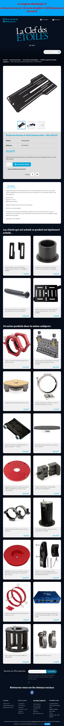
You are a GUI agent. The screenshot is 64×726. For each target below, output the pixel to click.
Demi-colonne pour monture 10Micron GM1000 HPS (16, 656)
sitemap (20, 711)
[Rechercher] (52, 52)
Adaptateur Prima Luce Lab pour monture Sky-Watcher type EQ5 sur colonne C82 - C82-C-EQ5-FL (16, 572)
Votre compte (39, 701)
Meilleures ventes (8, 707)
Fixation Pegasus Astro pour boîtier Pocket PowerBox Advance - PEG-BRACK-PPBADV (16, 269)
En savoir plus (40, 724)
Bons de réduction (38, 713)
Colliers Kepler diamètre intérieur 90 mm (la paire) (16, 530)
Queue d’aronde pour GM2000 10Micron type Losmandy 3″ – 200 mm (16, 445)
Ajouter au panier (22, 164)
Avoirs (35, 710)
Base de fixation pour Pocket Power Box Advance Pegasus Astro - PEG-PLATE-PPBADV (46, 311)
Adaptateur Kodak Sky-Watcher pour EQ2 (16, 403)
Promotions (6, 704)
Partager (32, 174)
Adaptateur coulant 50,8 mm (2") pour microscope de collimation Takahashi (45, 268)
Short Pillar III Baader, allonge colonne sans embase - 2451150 (46, 530)
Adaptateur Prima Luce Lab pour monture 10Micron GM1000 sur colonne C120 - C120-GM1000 (16, 488)
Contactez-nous (22, 709)
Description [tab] (11, 186)
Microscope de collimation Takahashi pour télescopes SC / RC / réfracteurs (15, 310)
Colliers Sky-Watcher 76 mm (43, 655)
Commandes (36, 708)
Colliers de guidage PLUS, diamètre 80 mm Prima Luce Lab (17, 614)
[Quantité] (8, 164)
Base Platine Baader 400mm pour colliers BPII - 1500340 (46, 445)
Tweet (37, 174)
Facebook (32, 692)
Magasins (21, 713)
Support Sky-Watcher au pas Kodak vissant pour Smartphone (45, 488)
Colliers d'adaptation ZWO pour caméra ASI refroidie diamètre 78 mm (46, 403)
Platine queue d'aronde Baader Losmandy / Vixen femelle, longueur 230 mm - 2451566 (47, 362)
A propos (20, 707)
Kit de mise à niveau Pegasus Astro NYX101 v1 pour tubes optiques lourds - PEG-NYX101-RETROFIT (46, 572)
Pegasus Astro (26, 140)
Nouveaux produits (8, 705)
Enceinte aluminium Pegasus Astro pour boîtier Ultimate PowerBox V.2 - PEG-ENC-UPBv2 (46, 615)
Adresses (35, 711)
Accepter (47, 724)
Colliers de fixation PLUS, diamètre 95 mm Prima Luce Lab (16, 361)
